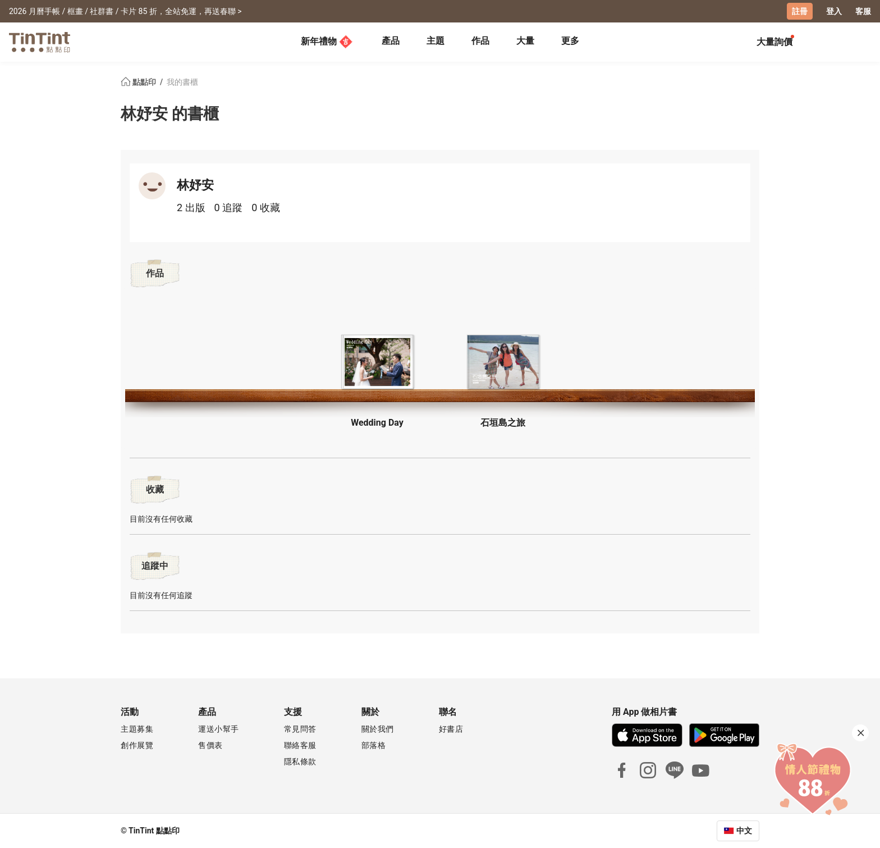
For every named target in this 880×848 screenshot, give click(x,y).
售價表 (210, 745)
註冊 (800, 11)
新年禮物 (326, 41)
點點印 (139, 81)
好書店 (451, 728)
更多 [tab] (570, 40)
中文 (744, 830)
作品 (480, 40)
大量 (525, 40)
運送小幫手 (218, 728)
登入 (834, 11)
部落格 (373, 745)
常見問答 (300, 728)
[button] (377, 362)
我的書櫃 (182, 81)
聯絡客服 (300, 745)
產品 (391, 40)
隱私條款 (300, 761)
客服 (863, 11)
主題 (435, 40)
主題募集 (137, 728)
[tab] (391, 42)
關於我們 (377, 728)
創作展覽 (137, 745)
